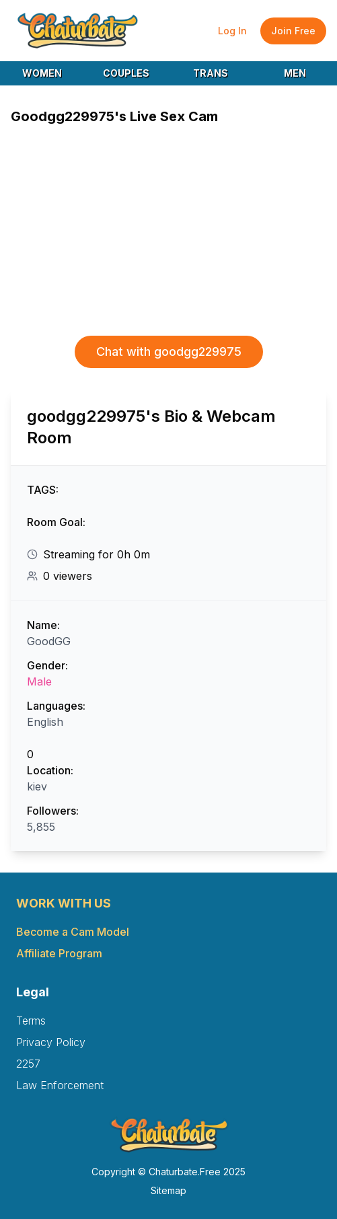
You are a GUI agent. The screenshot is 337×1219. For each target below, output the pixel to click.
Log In (232, 30)
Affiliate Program (59, 953)
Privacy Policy (50, 1042)
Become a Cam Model (72, 931)
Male (39, 681)
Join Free (293, 30)
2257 (28, 1063)
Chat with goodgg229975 (168, 351)
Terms (31, 1020)
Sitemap (168, 1190)
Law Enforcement (60, 1085)
